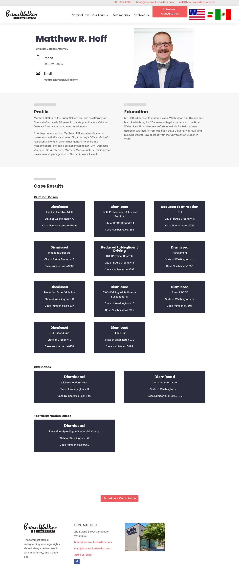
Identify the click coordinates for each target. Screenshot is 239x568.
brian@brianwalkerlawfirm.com (157, 2)
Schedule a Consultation (170, 12)
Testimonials (121, 15)
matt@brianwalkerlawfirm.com (196, 2)
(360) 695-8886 (53, 64)
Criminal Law (79, 15)
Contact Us (141, 15)
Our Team (98, 15)
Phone (48, 58)
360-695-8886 (125, 2)
